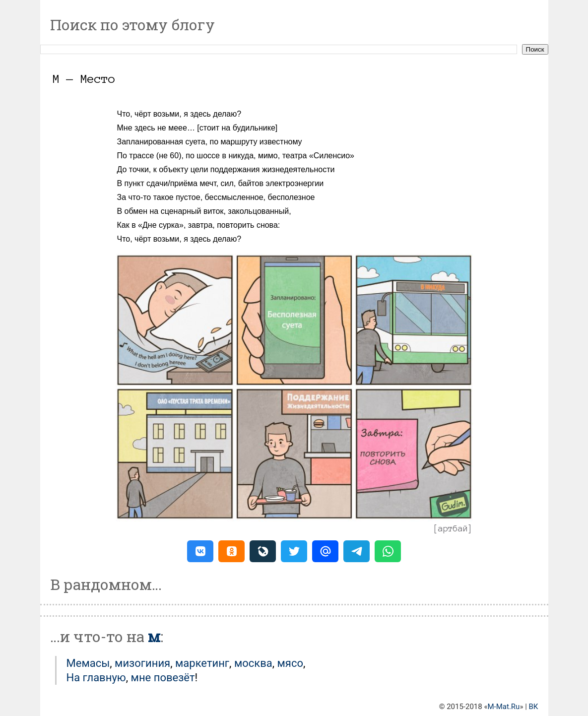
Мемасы (88, 663)
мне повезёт (163, 677)
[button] (200, 551)
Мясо (290, 663)
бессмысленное (234, 197)
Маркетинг (202, 663)
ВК (533, 706)
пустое (188, 197)
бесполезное (291, 197)
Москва (253, 663)
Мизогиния (142, 663)
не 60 (169, 155)
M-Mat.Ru (504, 706)
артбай (453, 528)
